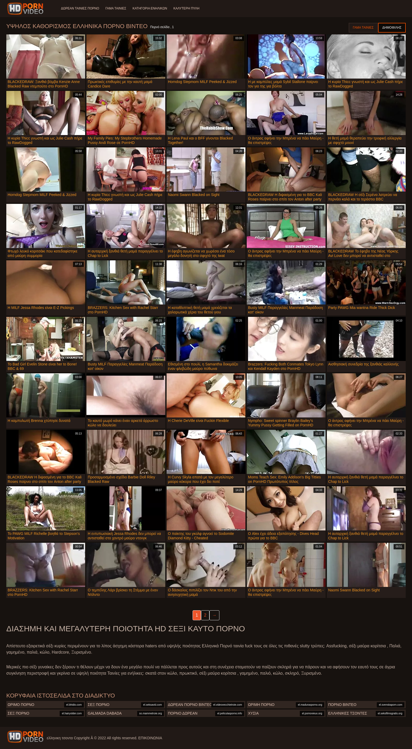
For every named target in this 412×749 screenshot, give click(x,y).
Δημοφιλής (391, 27)
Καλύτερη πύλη (186, 8)
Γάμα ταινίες (115, 8)
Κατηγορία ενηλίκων (150, 8)
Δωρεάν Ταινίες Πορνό (80, 8)
